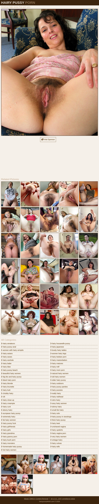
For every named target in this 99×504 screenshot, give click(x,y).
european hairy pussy (10, 413)
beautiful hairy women (11, 373)
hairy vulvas (56, 443)
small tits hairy (57, 410)
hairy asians (7, 353)
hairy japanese (57, 347)
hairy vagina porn (58, 433)
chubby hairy (7, 393)
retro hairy (55, 400)
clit (3, 397)
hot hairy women (8, 450)
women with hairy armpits (12, 350)
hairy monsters (8, 443)
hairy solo (55, 413)
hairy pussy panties (59, 387)
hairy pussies (56, 390)
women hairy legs (58, 353)
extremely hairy (8, 417)
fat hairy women (8, 420)
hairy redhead (56, 397)
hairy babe (6, 363)
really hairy (55, 393)
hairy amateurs (8, 343)
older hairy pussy (58, 380)
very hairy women (58, 437)
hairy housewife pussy (60, 343)
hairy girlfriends (8, 427)
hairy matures (56, 363)
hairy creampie (8, 403)
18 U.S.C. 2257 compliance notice (63, 499)
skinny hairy (56, 407)
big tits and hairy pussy (11, 377)
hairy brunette (7, 387)
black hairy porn (8, 380)
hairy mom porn (57, 370)
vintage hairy (56, 440)
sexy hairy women (58, 403)
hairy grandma (8, 433)
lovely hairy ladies (58, 350)
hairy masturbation (58, 360)
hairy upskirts (56, 430)
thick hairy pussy (58, 420)
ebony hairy (6, 410)
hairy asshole (7, 360)
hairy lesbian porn (58, 357)
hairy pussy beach (9, 370)
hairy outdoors (57, 383)
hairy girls (6, 430)
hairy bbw (6, 367)
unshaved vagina (58, 427)
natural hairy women (59, 373)
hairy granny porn (9, 437)
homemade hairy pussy (11, 447)
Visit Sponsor (48, 139)
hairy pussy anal (8, 347)
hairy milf (54, 367)
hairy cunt (6, 407)
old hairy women (57, 377)
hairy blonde (7, 383)
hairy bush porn (8, 440)
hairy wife (55, 447)
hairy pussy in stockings (60, 417)
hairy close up (7, 400)
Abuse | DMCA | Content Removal (36, 499)
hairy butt (5, 390)
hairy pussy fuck (8, 423)
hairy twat (55, 423)
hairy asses (6, 357)
